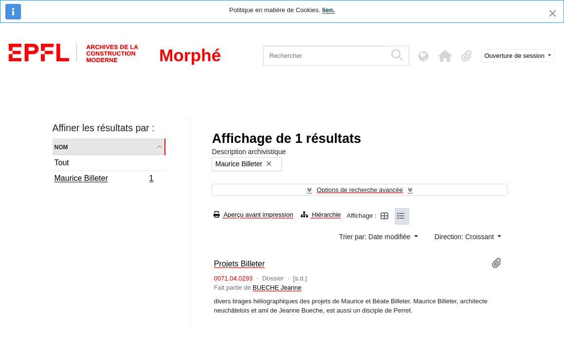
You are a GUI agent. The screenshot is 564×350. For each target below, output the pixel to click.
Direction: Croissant (465, 237)
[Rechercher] (324, 56)
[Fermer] (553, 13)
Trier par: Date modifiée (375, 237)
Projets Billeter (239, 263)
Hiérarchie (321, 214)
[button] (445, 56)
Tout (62, 162)
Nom (61, 146)
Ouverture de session (515, 55)
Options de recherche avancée (360, 189)
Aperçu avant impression (253, 214)
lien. (328, 10)
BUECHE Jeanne (277, 287)
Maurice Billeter (104, 179)
